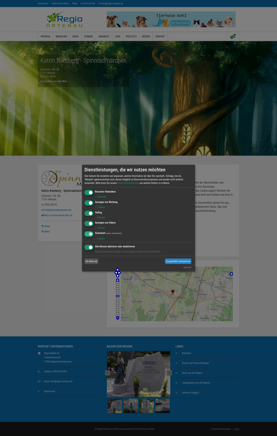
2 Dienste (100, 196)
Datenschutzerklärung (128, 183)
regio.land (187, 267)
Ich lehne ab (91, 261)
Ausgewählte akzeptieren (178, 261)
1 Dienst (100, 207)
